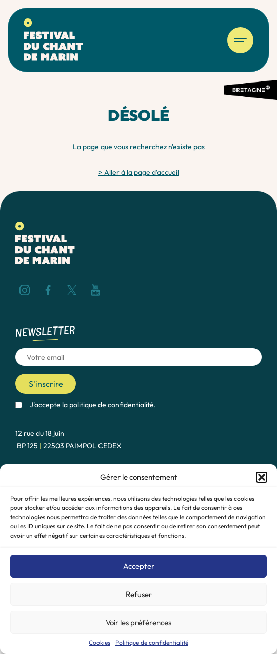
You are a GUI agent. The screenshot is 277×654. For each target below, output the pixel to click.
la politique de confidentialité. (109, 405)
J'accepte (93, 405)
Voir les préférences (138, 622)
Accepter (138, 566)
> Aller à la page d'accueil (138, 172)
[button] (261, 477)
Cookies (99, 642)
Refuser (139, 594)
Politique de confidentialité (151, 642)
